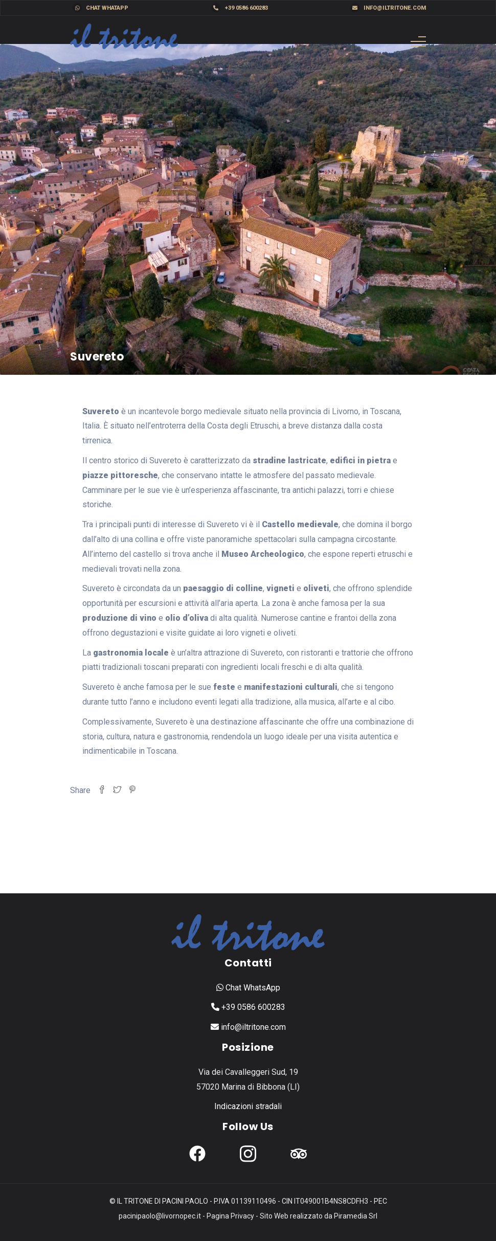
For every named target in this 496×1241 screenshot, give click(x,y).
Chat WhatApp (100, 7)
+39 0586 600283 (239, 7)
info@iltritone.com (388, 7)
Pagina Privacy (230, 1216)
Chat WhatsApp (248, 987)
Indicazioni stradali (248, 1106)
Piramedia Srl (355, 1216)
